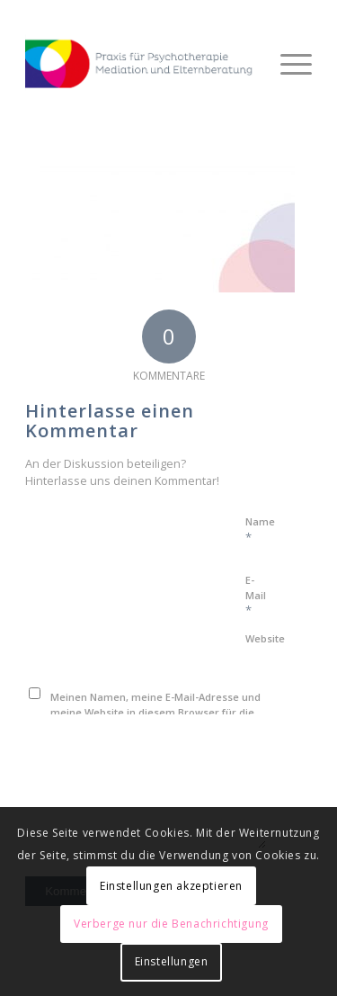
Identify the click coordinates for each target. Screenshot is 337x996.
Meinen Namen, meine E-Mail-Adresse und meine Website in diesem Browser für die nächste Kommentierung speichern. (155, 711)
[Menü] (287, 64)
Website (265, 638)
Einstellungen (171, 961)
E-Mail (255, 595)
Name (260, 530)
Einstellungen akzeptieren (171, 885)
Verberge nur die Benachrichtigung (171, 923)
